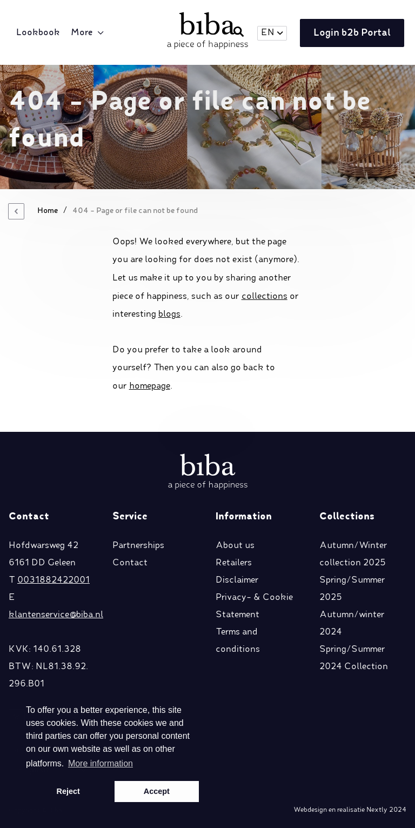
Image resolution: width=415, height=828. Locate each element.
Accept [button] (157, 791)
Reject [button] (68, 791)
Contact (130, 563)
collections (264, 296)
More (81, 33)
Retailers (234, 563)
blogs (169, 314)
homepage (149, 386)
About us (235, 546)
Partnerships (138, 546)
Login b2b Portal (352, 33)
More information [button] (100, 763)
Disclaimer (237, 580)
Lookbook (38, 33)
